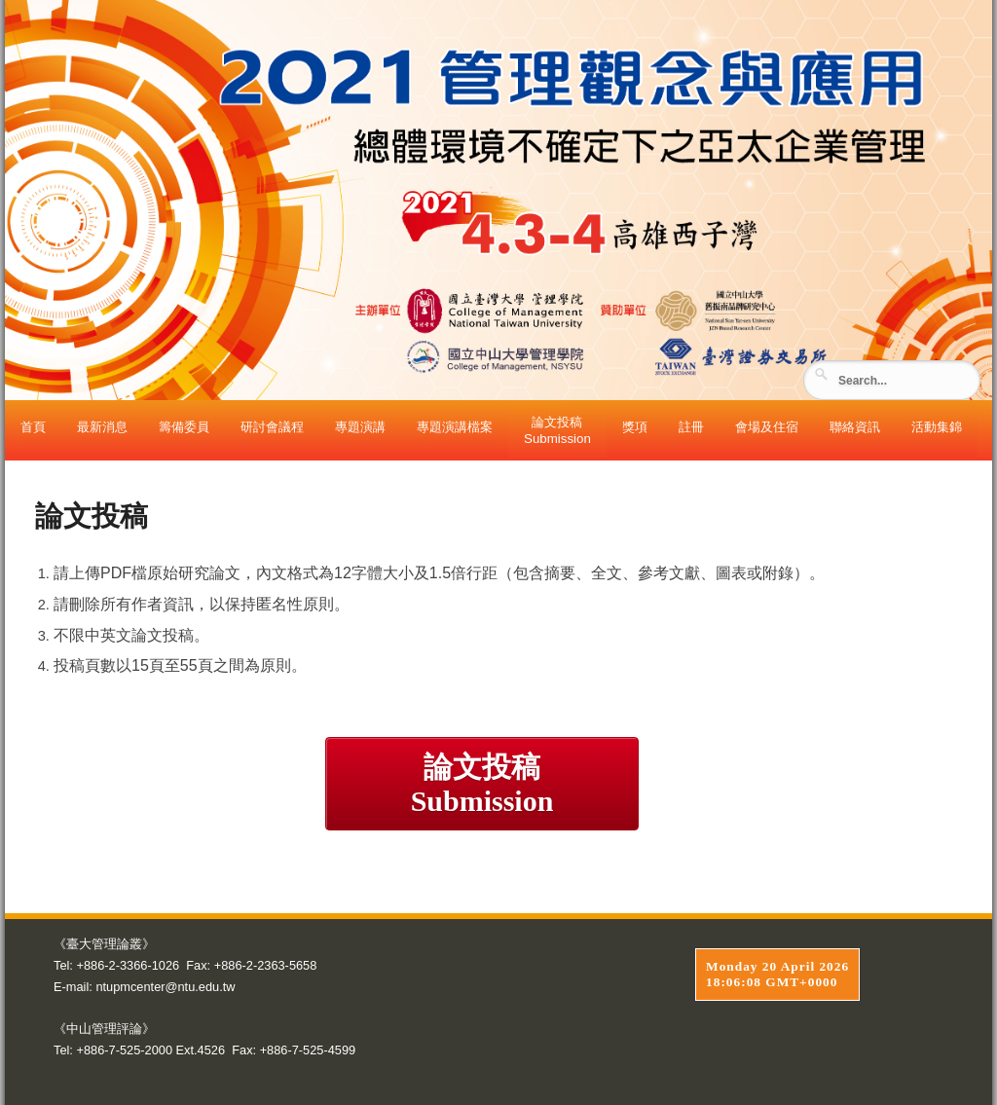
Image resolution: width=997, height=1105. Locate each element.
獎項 (634, 427)
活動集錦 (936, 427)
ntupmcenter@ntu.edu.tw (165, 986)
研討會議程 (272, 427)
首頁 (33, 427)
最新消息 (102, 427)
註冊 (691, 427)
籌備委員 (184, 427)
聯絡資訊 (855, 427)
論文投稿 (482, 784)
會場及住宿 (766, 427)
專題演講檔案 (455, 427)
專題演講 (360, 427)
